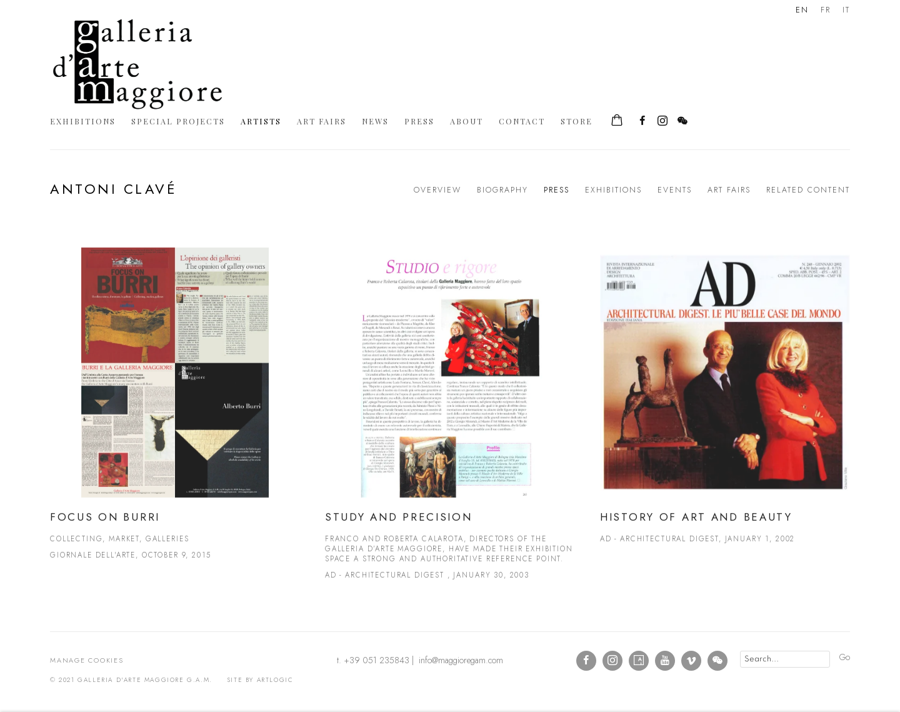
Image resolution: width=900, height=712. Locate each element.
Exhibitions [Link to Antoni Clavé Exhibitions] (613, 190)
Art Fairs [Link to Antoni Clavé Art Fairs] (729, 190)
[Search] (785, 659)
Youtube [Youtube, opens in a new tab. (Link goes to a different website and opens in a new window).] (665, 661)
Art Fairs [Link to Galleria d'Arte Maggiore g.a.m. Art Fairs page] (321, 121)
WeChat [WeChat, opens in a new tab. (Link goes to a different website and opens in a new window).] (682, 121)
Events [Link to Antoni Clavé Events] (675, 190)
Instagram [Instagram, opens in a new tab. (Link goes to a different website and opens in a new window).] (662, 121)
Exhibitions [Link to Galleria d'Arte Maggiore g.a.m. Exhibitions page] (83, 121)
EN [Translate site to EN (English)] (802, 10)
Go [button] (844, 657)
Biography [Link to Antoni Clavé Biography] (502, 190)
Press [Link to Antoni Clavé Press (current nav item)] (556, 190)
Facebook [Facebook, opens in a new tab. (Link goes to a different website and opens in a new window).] (642, 121)
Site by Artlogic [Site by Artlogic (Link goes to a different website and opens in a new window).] (260, 679)
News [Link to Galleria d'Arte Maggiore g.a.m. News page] (375, 121)
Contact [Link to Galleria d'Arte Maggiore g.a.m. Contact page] (522, 121)
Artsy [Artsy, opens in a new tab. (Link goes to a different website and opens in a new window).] (639, 661)
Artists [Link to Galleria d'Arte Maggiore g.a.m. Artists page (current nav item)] (261, 121)
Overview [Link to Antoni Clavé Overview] (437, 190)
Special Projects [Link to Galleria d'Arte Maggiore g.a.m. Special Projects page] (178, 121)
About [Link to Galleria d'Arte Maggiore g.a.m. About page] (466, 121)
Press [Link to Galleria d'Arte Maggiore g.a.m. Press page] (419, 121)
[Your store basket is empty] (616, 121)
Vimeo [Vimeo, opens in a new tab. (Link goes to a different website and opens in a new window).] (691, 661)
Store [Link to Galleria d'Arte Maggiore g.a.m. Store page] (576, 121)
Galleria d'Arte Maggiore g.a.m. (137, 64)
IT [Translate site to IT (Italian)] (846, 10)
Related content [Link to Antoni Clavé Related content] (808, 190)
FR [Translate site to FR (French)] (826, 10)
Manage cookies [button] (87, 660)
